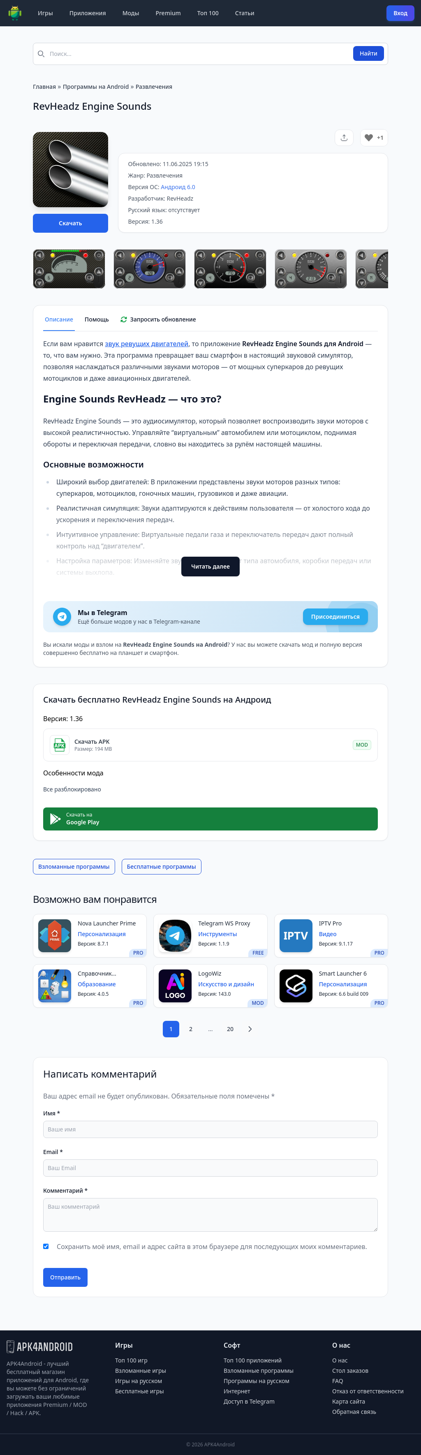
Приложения (87, 13)
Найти (368, 53)
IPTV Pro (330, 923)
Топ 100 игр (131, 1360)
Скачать (70, 223)
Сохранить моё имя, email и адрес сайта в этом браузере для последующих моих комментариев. (212, 1246)
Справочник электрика (95, 973)
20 (230, 1029)
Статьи (244, 13)
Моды (131, 13)
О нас (340, 1360)
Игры (45, 13)
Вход (400, 13)
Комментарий (65, 1190)
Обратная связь (354, 1412)
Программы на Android (96, 86)
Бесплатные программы (161, 866)
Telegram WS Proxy (224, 923)
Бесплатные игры (139, 1391)
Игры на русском (138, 1381)
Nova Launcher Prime (107, 923)
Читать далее (210, 566)
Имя (51, 1113)
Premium (167, 13)
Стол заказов (350, 1370)
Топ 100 (208, 13)
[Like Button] (369, 138)
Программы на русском (256, 1381)
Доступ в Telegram (249, 1401)
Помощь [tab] (97, 319)
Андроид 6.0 (178, 187)
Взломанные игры (140, 1370)
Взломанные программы (74, 866)
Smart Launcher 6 (343, 973)
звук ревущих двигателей (146, 343)
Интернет (237, 1391)
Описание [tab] (59, 319)
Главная (44, 86)
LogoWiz (209, 973)
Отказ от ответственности (368, 1391)
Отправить (65, 1277)
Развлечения (154, 86)
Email (53, 1152)
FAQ (337, 1381)
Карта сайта (348, 1401)
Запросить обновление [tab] (158, 319)
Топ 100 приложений (253, 1360)
